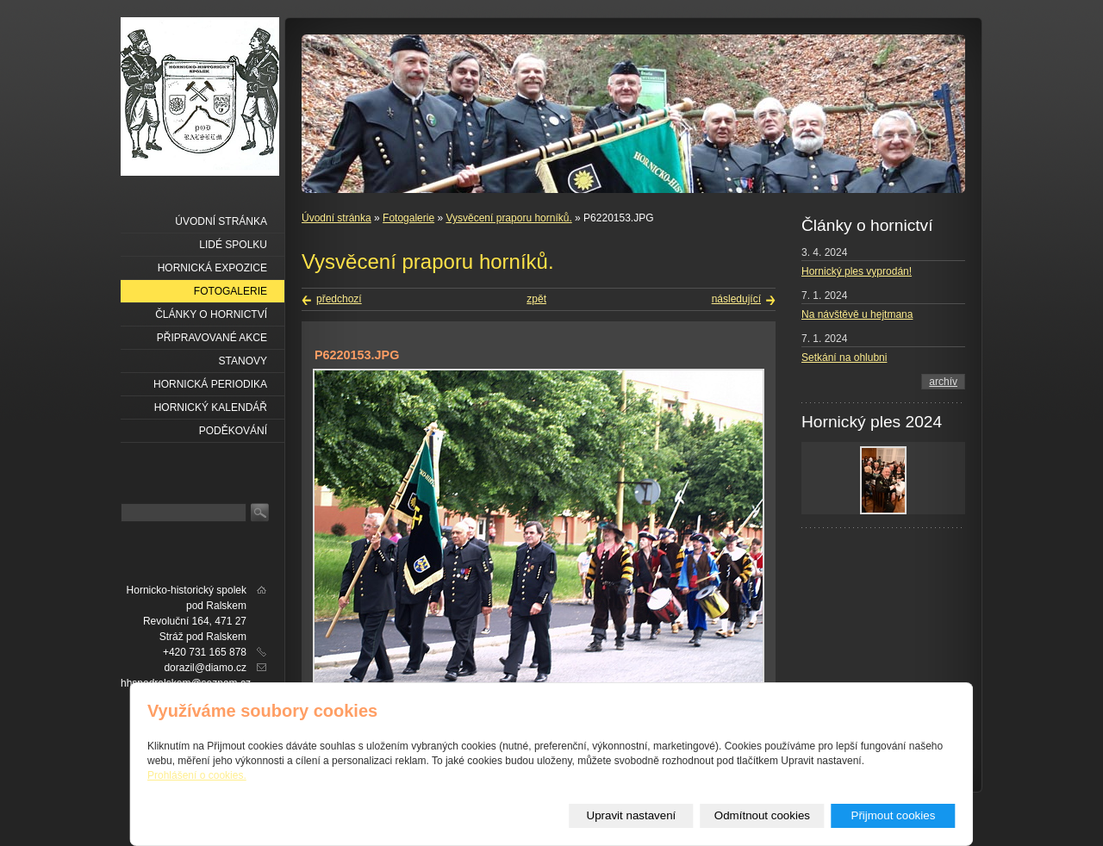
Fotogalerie (408, 218)
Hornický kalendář (210, 407)
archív (943, 382)
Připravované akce (212, 338)
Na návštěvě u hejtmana (857, 314)
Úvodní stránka (336, 218)
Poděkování (233, 431)
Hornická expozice (212, 268)
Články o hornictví (211, 314)
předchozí (339, 299)
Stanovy (243, 361)
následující (736, 299)
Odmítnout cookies (762, 815)
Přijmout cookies (893, 815)
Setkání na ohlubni (844, 357)
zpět (536, 299)
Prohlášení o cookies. (196, 775)
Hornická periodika (210, 384)
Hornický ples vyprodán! (856, 271)
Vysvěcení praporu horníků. (508, 218)
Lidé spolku (233, 245)
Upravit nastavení (631, 815)
